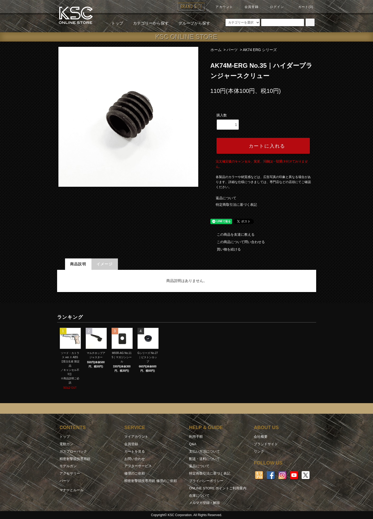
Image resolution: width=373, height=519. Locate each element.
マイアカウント (136, 437)
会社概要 (261, 437)
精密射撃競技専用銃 (74, 459)
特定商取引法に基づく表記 (236, 205)
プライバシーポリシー (206, 481)
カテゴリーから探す (148, 23)
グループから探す (191, 23)
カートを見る (134, 451)
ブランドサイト (266, 444)
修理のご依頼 (134, 473)
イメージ (104, 264)
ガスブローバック (73, 451)
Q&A (192, 444)
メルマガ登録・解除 (204, 503)
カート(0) (303, 7)
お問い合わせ (134, 459)
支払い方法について (204, 451)
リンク (259, 451)
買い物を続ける (225, 249)
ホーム (216, 50)
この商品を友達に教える (232, 234)
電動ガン (66, 444)
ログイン (274, 7)
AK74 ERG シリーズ (260, 50)
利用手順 (196, 437)
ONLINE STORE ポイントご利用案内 (217, 488)
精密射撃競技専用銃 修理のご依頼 (150, 481)
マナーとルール (71, 490)
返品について (226, 198)
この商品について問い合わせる (237, 242)
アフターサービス (138, 466)
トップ (117, 23)
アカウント (221, 7)
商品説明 (78, 264)
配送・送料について (204, 459)
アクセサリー (69, 473)
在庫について (199, 496)
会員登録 (248, 7)
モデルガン (68, 466)
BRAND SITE (191, 6)
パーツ (232, 50)
